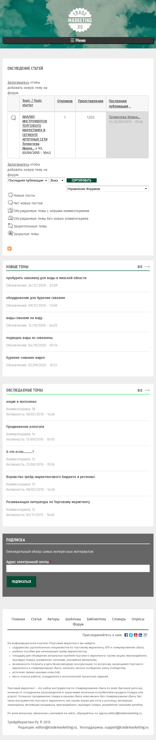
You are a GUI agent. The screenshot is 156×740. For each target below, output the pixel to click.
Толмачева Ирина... (31, 146)
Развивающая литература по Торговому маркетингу (48, 502)
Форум (78, 624)
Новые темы (17, 266)
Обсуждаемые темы (24, 390)
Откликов (65, 101)
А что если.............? (20, 452)
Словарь (119, 619)
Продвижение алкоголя (25, 427)
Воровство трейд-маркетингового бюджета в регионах (50, 477)
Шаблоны (73, 619)
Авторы (53, 619)
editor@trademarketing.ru (125, 713)
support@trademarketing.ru (127, 727)
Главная (18, 619)
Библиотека (96, 619)
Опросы (138, 619)
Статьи (36, 619)
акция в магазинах (21, 402)
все (140, 266)
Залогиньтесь (18, 82)
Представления (90, 101)
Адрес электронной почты (28, 562)
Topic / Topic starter (32, 103)
